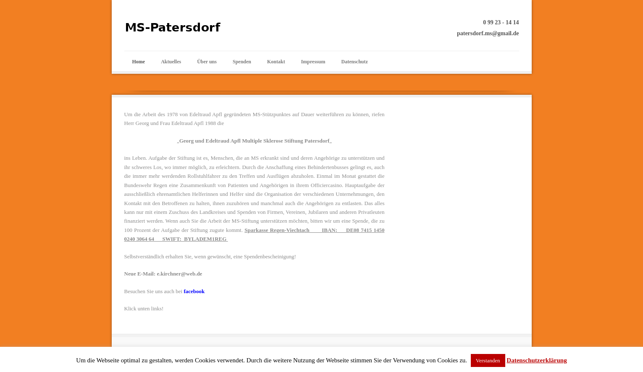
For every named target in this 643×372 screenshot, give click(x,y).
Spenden (242, 62)
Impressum (313, 62)
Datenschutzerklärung (537, 360)
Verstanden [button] (488, 360)
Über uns (207, 62)
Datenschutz (354, 62)
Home (138, 62)
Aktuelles (171, 62)
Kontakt (276, 62)
